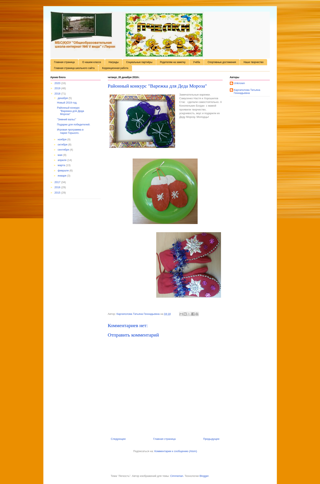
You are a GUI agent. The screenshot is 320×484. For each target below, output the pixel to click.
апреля (62, 160)
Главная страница (64, 62)
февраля (63, 170)
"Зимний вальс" (66, 119)
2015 (58, 192)
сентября (64, 149)
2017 (58, 182)
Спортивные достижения (222, 62)
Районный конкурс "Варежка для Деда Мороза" (70, 111)
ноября (62, 139)
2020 (58, 83)
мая (60, 154)
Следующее (118, 438)
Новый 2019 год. (67, 102)
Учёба (196, 62)
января (62, 175)
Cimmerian (176, 475)
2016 (58, 187)
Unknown (239, 83)
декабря (63, 98)
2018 (58, 93)
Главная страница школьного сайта (74, 68)
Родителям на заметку (173, 62)
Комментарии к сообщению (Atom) (175, 451)
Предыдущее (211, 438)
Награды (114, 62)
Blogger (203, 475)
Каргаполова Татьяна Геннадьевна (247, 91)
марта (62, 165)
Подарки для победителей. (73, 124)
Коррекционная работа (115, 68)
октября (63, 144)
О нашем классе (91, 62)
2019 (58, 88)
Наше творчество (253, 62)
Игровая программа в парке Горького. (70, 131)
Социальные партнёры (139, 62)
